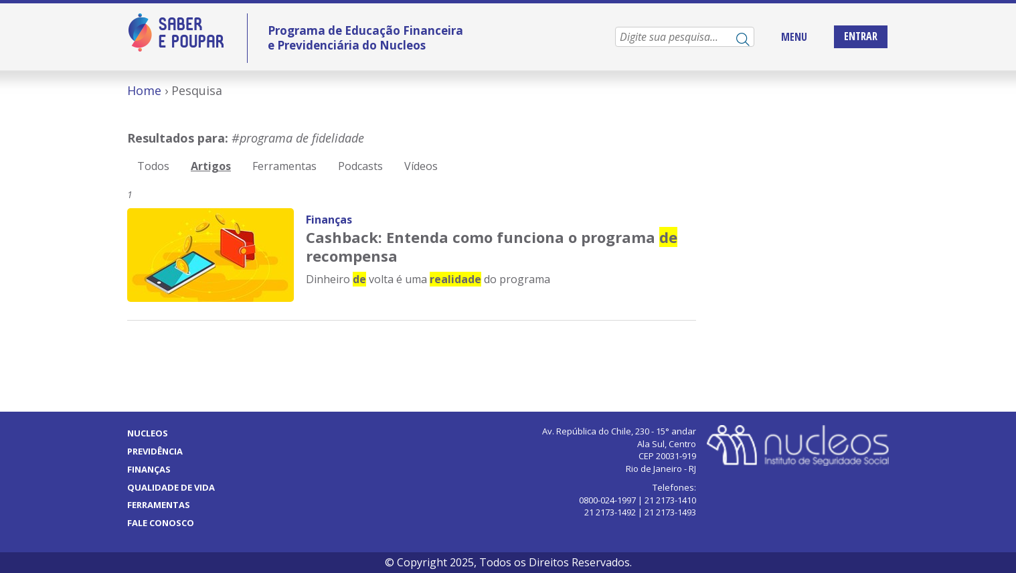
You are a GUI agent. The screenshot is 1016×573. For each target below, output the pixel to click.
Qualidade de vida (171, 487)
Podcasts (360, 166)
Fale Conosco (160, 523)
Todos (153, 166)
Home (144, 90)
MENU (794, 36)
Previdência (155, 451)
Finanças (329, 219)
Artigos (211, 166)
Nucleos (147, 433)
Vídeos (421, 166)
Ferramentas (284, 166)
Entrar (860, 36)
